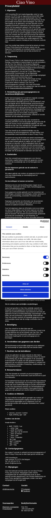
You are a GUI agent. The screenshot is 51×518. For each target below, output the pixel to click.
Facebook (25, 491)
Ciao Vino (25, 2)
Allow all (26, 284)
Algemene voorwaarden (11, 507)
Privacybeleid (7, 509)
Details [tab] (25, 227)
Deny (25, 295)
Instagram (25, 489)
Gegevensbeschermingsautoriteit (21, 88)
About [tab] (42, 227)
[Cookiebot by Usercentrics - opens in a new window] (40, 221)
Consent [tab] (9, 227)
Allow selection (25, 289)
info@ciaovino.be (8, 489)
